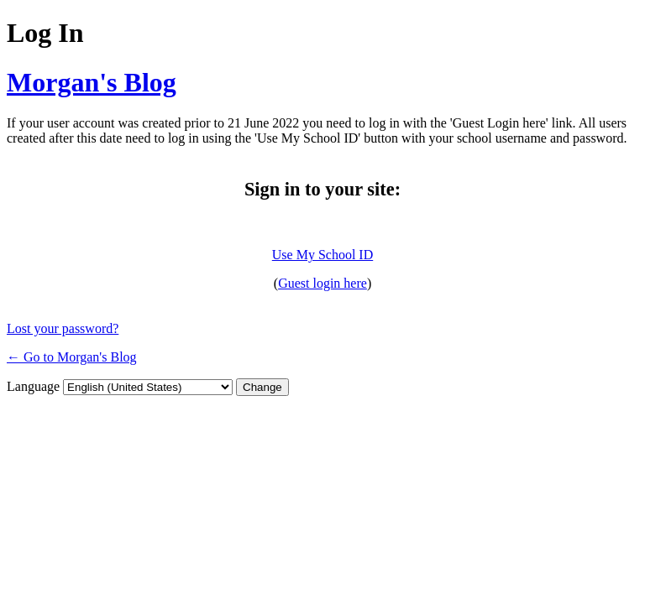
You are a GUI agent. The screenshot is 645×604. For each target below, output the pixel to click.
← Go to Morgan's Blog (72, 357)
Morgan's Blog (91, 82)
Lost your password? (62, 328)
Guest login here (322, 283)
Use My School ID (322, 254)
